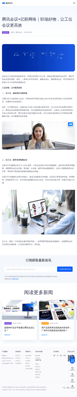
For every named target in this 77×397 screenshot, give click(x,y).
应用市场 (17, 358)
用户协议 (37, 358)
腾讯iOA (37, 377)
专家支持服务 (29, 368)
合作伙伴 (17, 360)
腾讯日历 (37, 366)
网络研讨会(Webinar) (7, 358)
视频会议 (4, 355)
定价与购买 (28, 355)
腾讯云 (37, 364)
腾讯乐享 (37, 374)
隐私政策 (37, 355)
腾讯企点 (37, 369)
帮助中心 (27, 363)
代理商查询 (18, 363)
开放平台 (17, 355)
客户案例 (27, 360)
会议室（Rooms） (7, 360)
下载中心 (27, 358)
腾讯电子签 (38, 372)
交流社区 (27, 366)
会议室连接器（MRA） (8, 363)
